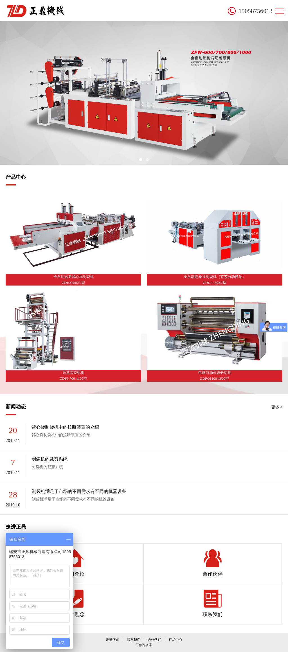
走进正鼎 (16, 527)
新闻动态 (16, 406)
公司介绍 (74, 563)
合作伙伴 (212, 563)
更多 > (276, 407)
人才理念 (74, 603)
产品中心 (16, 177)
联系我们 (212, 603)
